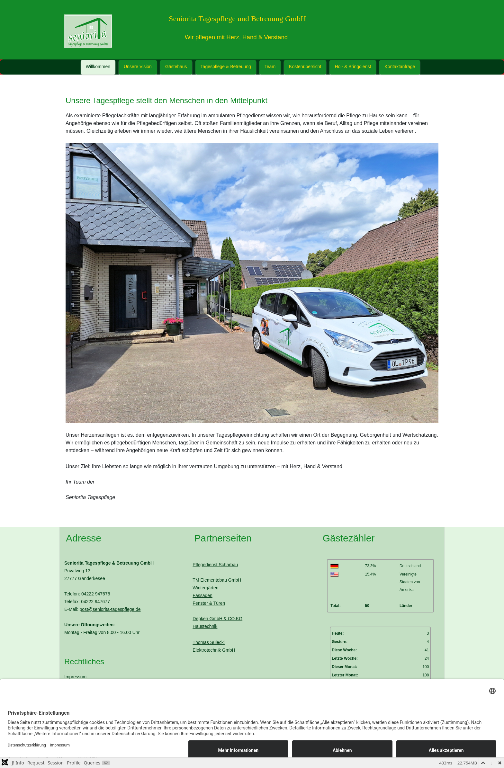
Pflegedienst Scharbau (215, 564)
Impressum (75, 676)
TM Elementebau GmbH (217, 580)
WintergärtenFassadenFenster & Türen (209, 595)
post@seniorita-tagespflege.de (109, 609)
